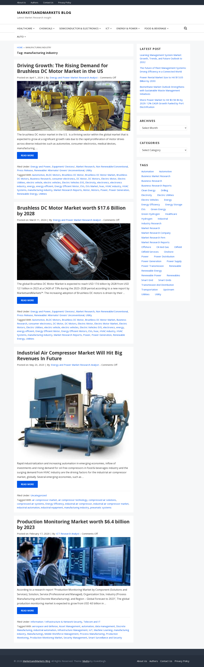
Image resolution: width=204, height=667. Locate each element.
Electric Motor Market (106, 323)
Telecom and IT (91, 621)
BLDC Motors (53, 174)
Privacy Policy (64, 2)
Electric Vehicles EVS (73, 182)
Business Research (40, 178)
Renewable (175, 265)
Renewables (173, 275)
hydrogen (146, 218)
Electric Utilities (34, 327)
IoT (91, 630)
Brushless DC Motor (73, 174)
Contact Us (48, 2)
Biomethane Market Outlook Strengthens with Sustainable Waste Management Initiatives (162, 90)
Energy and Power (41, 166)
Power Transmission (152, 265)
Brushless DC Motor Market (100, 174)
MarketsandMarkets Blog (44, 12)
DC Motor (81, 178)
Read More (27, 155)
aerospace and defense (45, 626)
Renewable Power (151, 275)
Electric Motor (108, 178)
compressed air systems (30, 503)
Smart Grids (164, 280)
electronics (103, 182)
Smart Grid (147, 280)
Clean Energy (148, 190)
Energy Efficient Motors (74, 331)
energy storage (173, 204)
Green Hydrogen (150, 213)
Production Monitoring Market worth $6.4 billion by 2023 (73, 524)
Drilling (164, 190)
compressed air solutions (102, 499)
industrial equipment (52, 507)
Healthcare (171, 213)
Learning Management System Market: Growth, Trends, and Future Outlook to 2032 (161, 58)
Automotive (38, 174)
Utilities (43, 193)
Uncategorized (39, 495)
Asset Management (69, 626)
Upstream (168, 289)
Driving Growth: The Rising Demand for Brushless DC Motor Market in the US (62, 68)
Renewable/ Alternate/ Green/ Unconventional (59, 170)
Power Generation (119, 190)
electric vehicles (52, 182)
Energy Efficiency (54, 503)
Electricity (90, 182)
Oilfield (178, 247)
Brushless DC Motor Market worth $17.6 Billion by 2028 (71, 211)
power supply (174, 261)
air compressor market (44, 499)
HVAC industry (113, 186)
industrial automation (28, 507)
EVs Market (92, 186)
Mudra (85, 661)
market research (150, 228)
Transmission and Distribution (157, 284)
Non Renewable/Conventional (112, 166)
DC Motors (94, 178)
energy (31, 186)
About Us (21, 2)
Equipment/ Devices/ (63, 166)
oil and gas (162, 247)
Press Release (25, 170)
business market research (155, 176)
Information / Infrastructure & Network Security (56, 621)
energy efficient (44, 186)
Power (104, 190)
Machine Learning (103, 630)
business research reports (156, 185)
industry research (151, 223)
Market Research (85, 166)
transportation (149, 289)
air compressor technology (72, 499)
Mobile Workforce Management (61, 633)
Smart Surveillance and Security (105, 637)
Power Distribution (164, 256)
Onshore (168, 251)
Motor (86, 190)
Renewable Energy (27, 193)
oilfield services (150, 251)
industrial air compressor (78, 503)
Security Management (75, 637)
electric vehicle (34, 182)
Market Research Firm (153, 237)
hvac (101, 186)
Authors (34, 2)
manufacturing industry (40, 190)
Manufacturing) (35, 633)
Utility (89, 170)
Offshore (146, 247)
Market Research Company (156, 232)
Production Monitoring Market (46, 637)
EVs (82, 186)
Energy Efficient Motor (66, 186)
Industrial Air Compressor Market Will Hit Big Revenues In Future (69, 355)
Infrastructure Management (72, 630)
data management (105, 626)
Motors (95, 190)
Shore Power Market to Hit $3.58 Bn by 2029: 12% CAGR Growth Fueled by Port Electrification (162, 103)
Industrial (163, 218)
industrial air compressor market (111, 503)
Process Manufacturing (92, 633)
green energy (158, 209)
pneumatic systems (100, 507)
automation (88, 626)
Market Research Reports (68, 190)
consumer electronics (63, 178)
